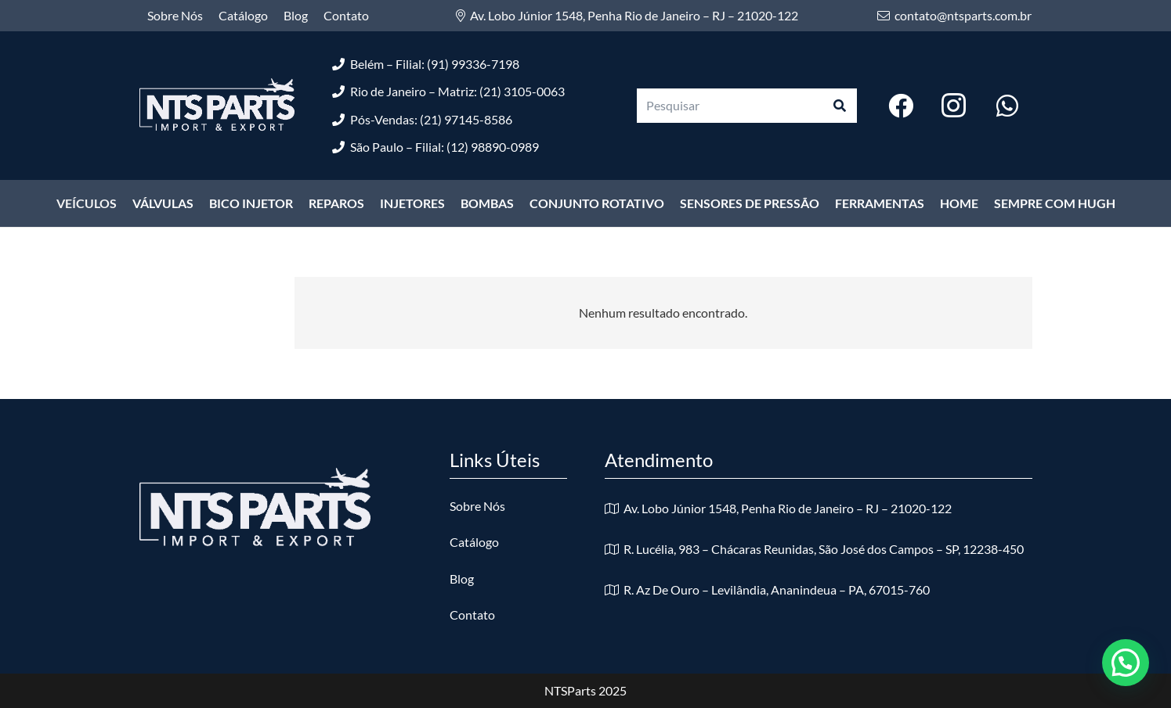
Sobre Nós (477, 505)
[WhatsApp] (1007, 106)
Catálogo (474, 541)
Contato (472, 614)
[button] (1125, 662)
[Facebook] (901, 106)
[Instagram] (954, 106)
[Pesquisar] (747, 106)
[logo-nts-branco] (217, 105)
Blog (462, 578)
